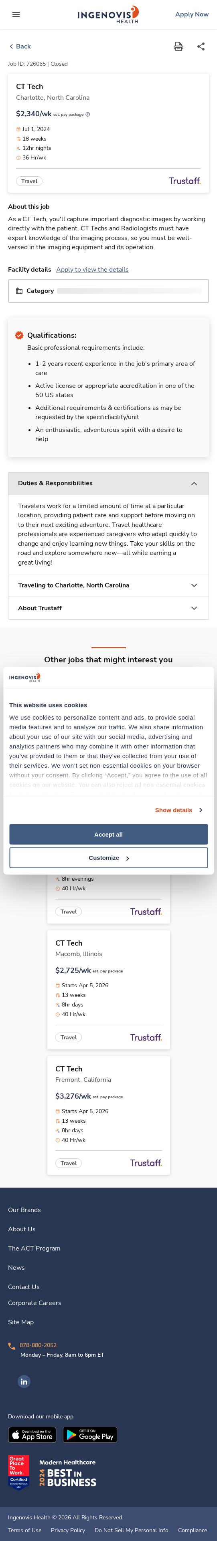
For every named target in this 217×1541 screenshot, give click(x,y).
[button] (108, 483)
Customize (109, 857)
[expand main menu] (16, 14)
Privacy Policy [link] (68, 1530)
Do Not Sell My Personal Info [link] (131, 1530)
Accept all (108, 834)
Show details (174, 810)
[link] (108, 14)
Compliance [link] (192, 1530)
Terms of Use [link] (24, 1530)
